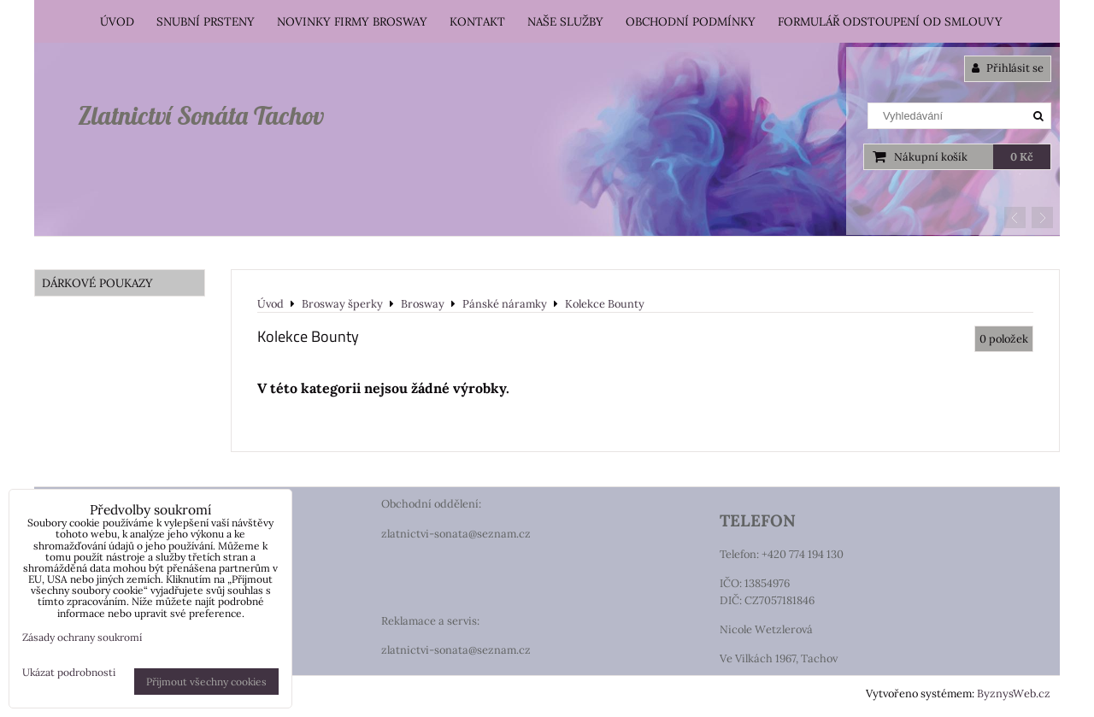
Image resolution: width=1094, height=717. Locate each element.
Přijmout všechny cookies (206, 681)
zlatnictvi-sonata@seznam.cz (456, 533)
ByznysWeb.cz (1013, 693)
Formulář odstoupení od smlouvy (890, 21)
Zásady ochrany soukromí (82, 637)
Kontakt (477, 21)
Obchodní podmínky (691, 21)
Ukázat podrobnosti (68, 672)
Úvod (117, 21)
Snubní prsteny (205, 21)
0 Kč (1021, 157)
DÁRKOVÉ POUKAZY (97, 283)
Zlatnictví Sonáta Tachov (201, 115)
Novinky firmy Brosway (352, 21)
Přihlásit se (1008, 68)
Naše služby (565, 21)
